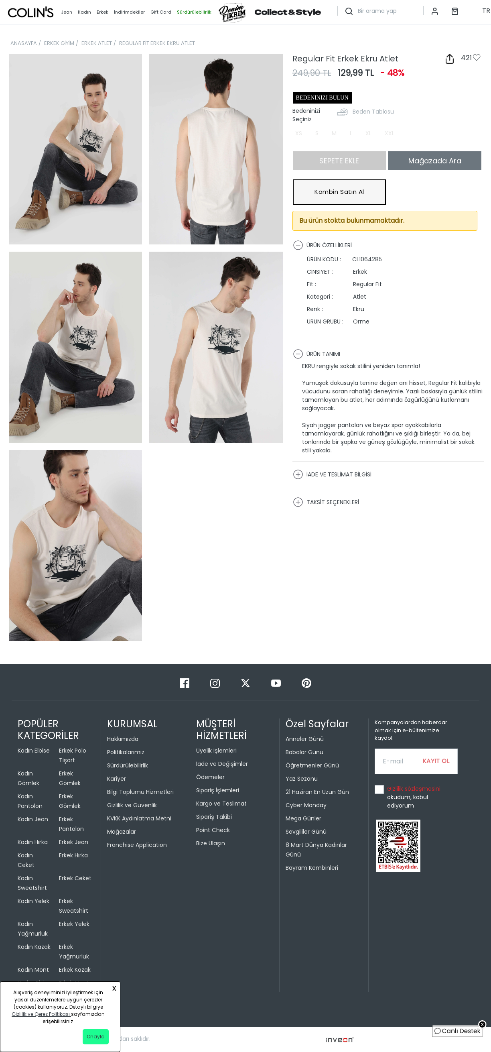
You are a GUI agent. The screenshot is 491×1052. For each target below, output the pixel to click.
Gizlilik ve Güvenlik (132, 805)
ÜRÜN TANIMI (316, 354)
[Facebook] (185, 683)
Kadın (84, 12)
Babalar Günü (304, 752)
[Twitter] (246, 683)
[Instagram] (215, 683)
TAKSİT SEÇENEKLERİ (326, 502)
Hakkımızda (122, 739)
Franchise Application (137, 845)
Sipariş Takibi (214, 817)
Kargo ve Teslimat (221, 804)
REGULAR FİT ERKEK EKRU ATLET (157, 43)
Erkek (102, 12)
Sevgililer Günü (306, 832)
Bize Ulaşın (210, 843)
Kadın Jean (33, 819)
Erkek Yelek (74, 924)
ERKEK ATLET (96, 43)
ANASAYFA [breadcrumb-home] (23, 43)
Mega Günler (303, 818)
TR (486, 10)
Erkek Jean (73, 842)
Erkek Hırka (73, 855)
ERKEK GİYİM (59, 43)
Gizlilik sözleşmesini (413, 789)
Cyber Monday (306, 805)
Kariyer (116, 779)
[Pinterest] (306, 683)
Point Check (213, 830)
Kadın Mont (33, 970)
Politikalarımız (125, 752)
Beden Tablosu (373, 112)
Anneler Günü (305, 739)
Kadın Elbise (34, 751)
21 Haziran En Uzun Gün (317, 792)
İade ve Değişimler (222, 764)
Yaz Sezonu (302, 779)
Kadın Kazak (34, 947)
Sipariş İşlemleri (217, 790)
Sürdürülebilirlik (127, 765)
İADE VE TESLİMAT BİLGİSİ (332, 474)
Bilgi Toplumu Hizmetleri (140, 792)
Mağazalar (121, 832)
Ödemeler (210, 777)
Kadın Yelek (33, 901)
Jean (66, 12)
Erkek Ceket (75, 878)
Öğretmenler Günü (312, 765)
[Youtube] (276, 683)
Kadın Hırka (33, 842)
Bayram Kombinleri (312, 868)
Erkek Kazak (75, 970)
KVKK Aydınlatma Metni (139, 818)
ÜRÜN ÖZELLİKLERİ (322, 245)
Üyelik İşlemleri (216, 751)
